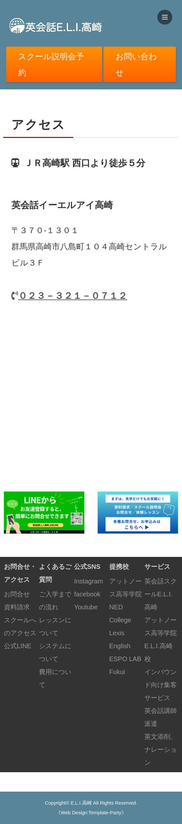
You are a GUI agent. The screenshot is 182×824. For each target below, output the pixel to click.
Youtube (86, 607)
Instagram (88, 581)
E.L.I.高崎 (81, 803)
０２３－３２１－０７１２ (69, 296)
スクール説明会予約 (51, 64)
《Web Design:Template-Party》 (91, 812)
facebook (87, 594)
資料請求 (17, 607)
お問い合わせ (136, 64)
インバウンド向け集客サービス (160, 684)
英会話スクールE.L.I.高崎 (160, 594)
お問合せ (17, 594)
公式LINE (17, 645)
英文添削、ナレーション (160, 749)
